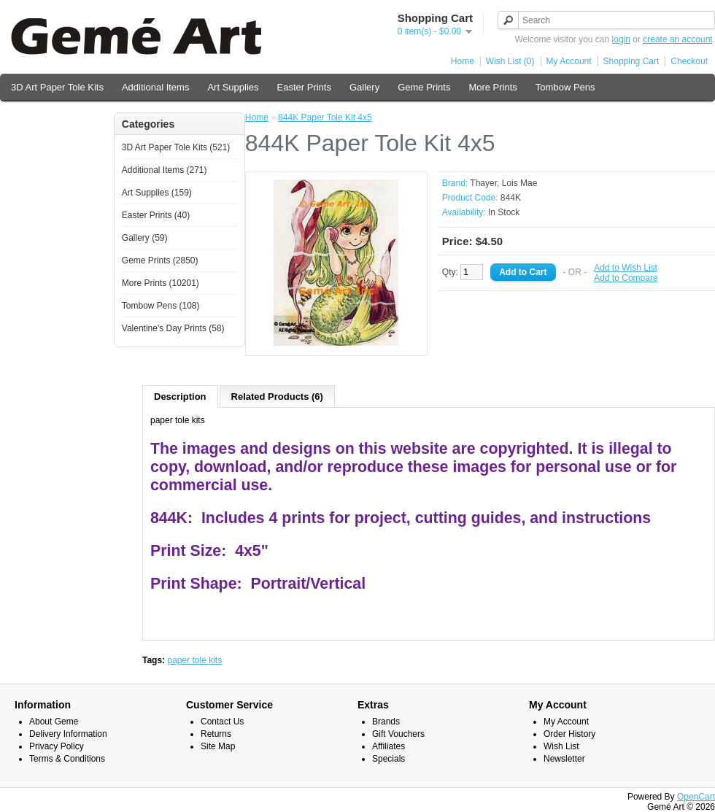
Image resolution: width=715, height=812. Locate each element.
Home (462, 61)
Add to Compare (625, 278)
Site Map (218, 746)
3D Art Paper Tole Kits (57, 87)
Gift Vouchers (398, 734)
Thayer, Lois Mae (503, 183)
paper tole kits (194, 660)
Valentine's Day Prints (57, 117)
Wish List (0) (510, 61)
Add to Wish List (625, 268)
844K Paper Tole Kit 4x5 (325, 117)
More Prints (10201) (160, 283)
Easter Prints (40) (156, 215)
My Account (569, 61)
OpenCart (696, 797)
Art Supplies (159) (157, 192)
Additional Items (156, 87)
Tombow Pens (565, 87)
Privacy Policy (56, 746)
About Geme (53, 721)
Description (180, 396)
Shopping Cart (631, 61)
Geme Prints (424, 87)
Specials (388, 759)
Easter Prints (304, 87)
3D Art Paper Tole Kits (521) (176, 147)
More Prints (492, 87)
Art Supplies (232, 87)
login (621, 39)
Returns (216, 734)
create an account (677, 39)
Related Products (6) (277, 396)
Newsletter (564, 759)
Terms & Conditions (67, 759)
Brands (386, 721)
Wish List (561, 746)
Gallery (364, 87)
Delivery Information (68, 734)
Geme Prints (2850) (160, 260)
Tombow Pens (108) (161, 306)
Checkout (689, 61)
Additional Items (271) (164, 170)
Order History (569, 734)
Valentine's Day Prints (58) (173, 328)
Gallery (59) (145, 238)
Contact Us (222, 721)
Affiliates (388, 746)
